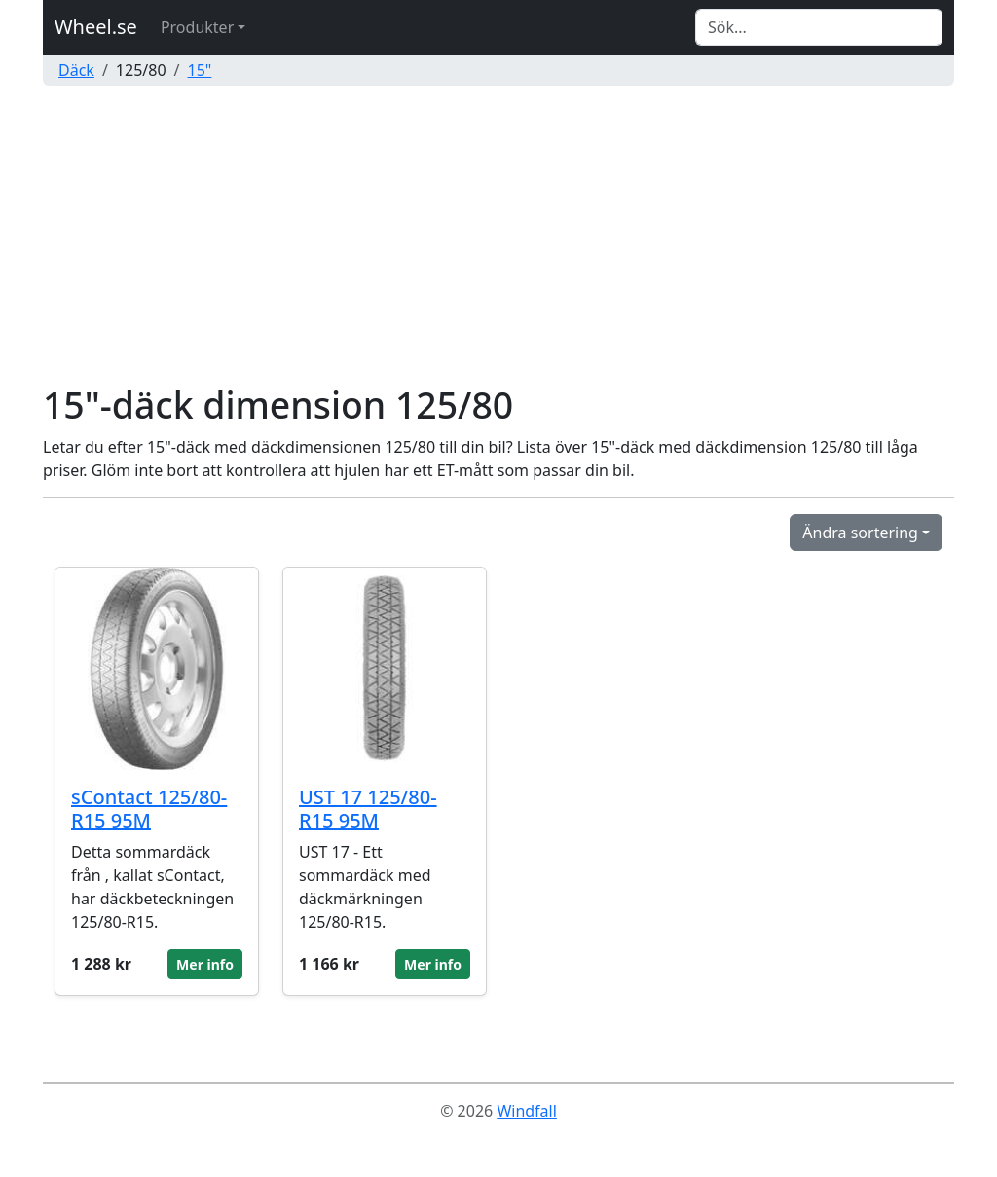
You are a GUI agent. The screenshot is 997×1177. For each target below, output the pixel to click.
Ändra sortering (860, 532)
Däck (76, 70)
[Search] (818, 27)
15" (200, 70)
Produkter (197, 27)
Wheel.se (96, 27)
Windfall (526, 1111)
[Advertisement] (498, 237)
